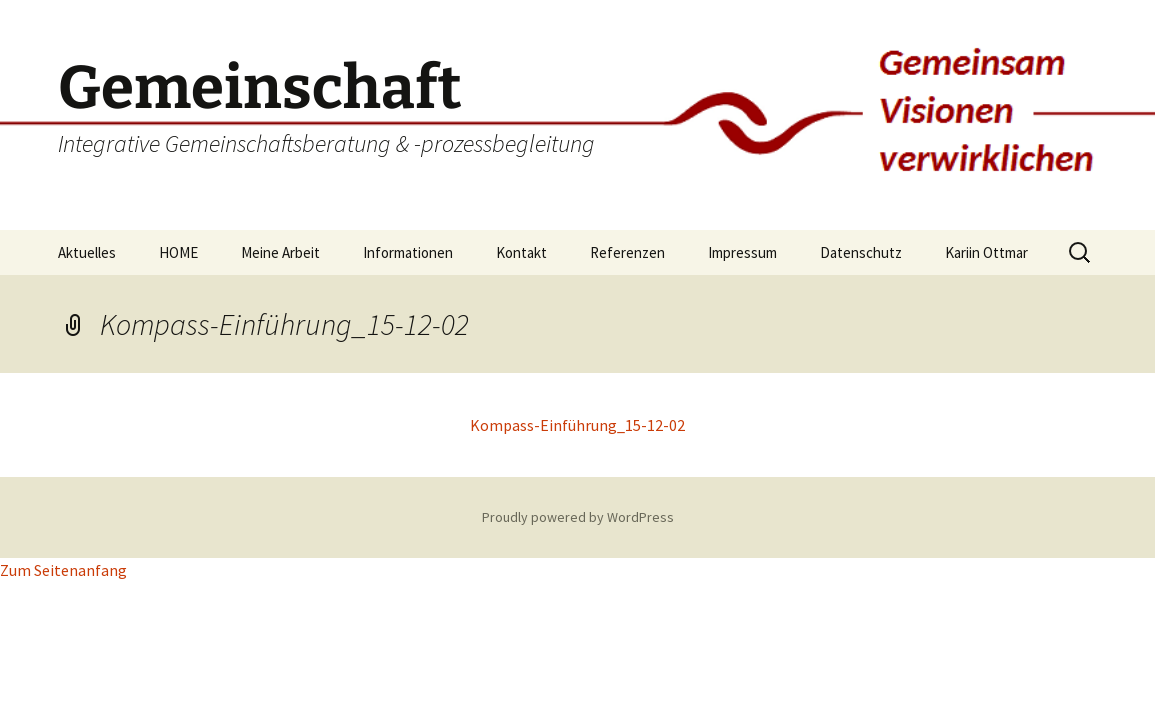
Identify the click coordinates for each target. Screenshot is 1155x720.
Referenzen (627, 252)
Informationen (408, 252)
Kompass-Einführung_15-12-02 (577, 425)
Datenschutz (861, 252)
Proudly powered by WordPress (578, 517)
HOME (178, 252)
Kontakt (521, 252)
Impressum (742, 252)
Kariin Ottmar (986, 252)
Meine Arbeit (280, 252)
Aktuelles (87, 252)
